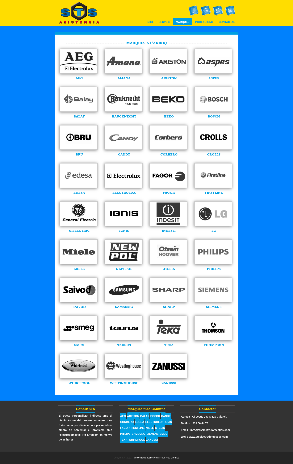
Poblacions (204, 21)
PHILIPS (125, 433)
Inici (150, 21)
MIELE (150, 427)
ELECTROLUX (154, 422)
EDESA (139, 422)
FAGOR (125, 427)
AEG (123, 416)
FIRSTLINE (137, 427)
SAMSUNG (138, 433)
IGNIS (168, 422)
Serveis (164, 21)
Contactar (227, 21)
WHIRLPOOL (137, 439)
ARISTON (133, 416)
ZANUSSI (152, 439)
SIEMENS (152, 433)
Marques (183, 21)
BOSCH (155, 416)
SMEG (164, 433)
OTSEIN (160, 427)
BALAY (144, 416)
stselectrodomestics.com (146, 457)
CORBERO (127, 422)
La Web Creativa (170, 457)
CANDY (166, 416)
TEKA (123, 439)
